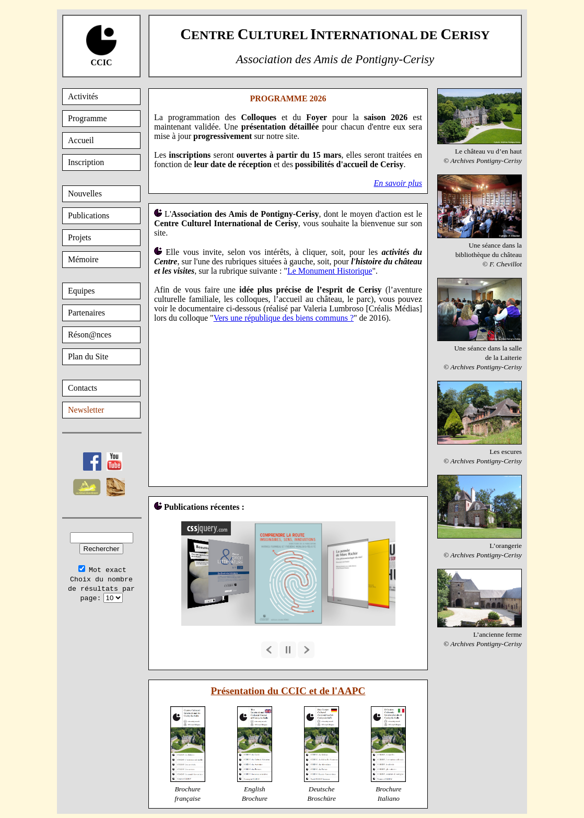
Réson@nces (89, 334)
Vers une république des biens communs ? (284, 317)
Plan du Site (88, 356)
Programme (87, 118)
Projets (79, 237)
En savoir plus (398, 183)
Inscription (86, 162)
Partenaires (86, 312)
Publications (88, 215)
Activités (83, 96)
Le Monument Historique (329, 270)
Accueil (81, 140)
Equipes (81, 290)
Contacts (82, 387)
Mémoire (83, 259)
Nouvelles (85, 193)
